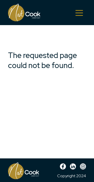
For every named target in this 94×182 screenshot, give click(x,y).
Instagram (83, 168)
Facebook (63, 168)
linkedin (73, 168)
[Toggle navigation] (79, 12)
